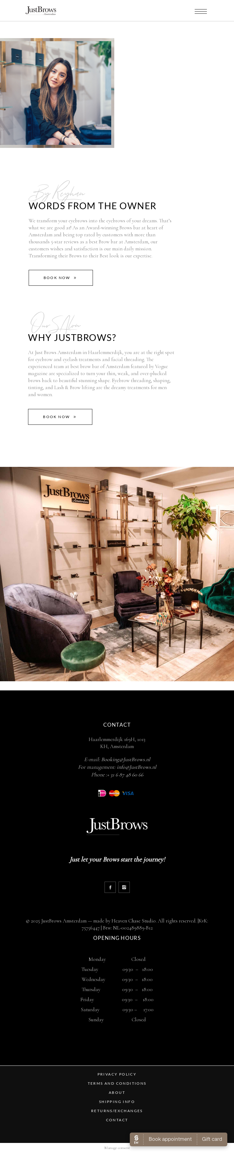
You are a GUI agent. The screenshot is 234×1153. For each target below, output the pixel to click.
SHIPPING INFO (117, 1101)
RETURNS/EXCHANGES (117, 1110)
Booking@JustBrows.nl (125, 759)
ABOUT (117, 1092)
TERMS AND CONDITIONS (117, 1083)
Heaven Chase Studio (134, 921)
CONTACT (117, 1120)
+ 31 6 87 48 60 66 (125, 774)
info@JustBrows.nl (136, 767)
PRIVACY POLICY (117, 1074)
